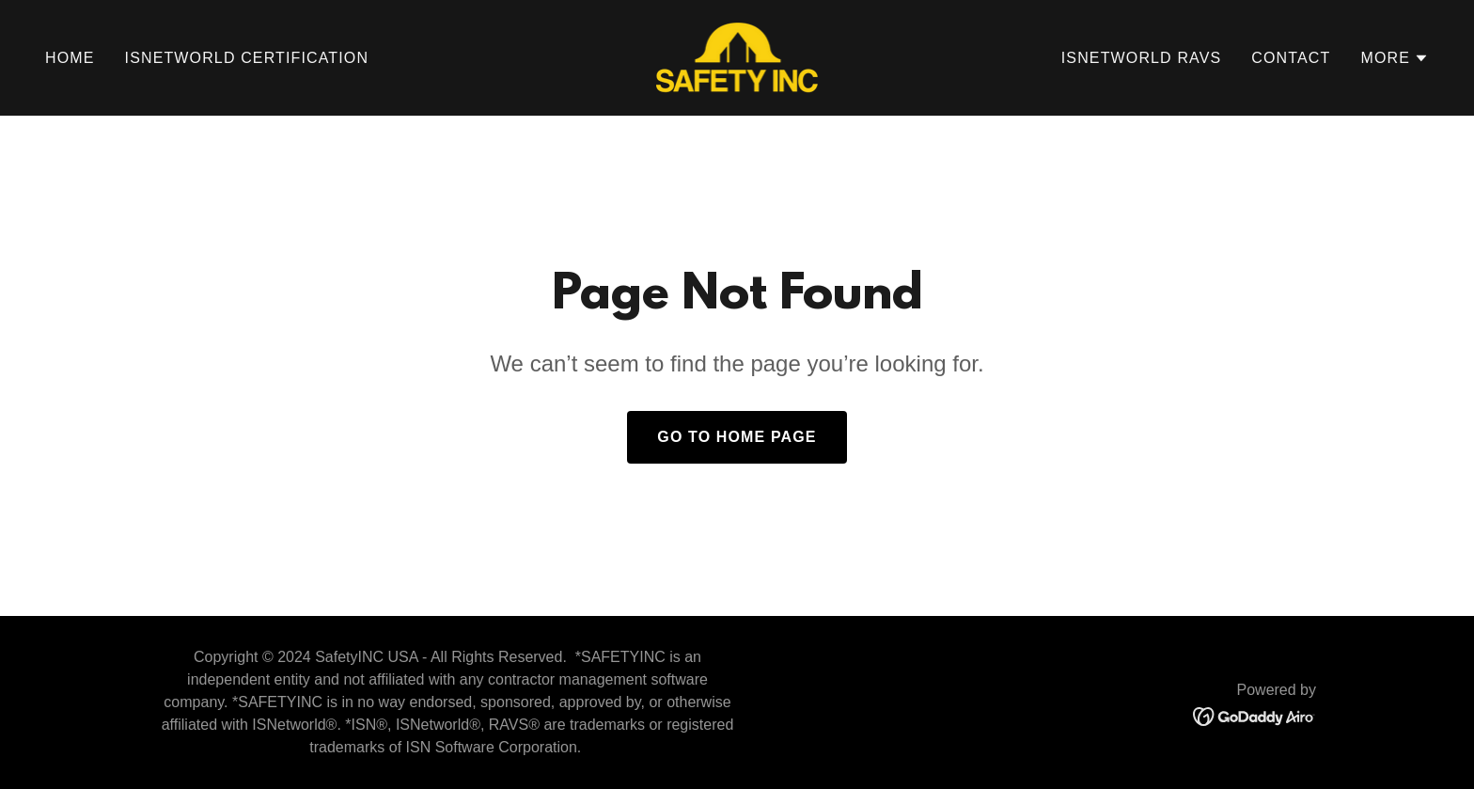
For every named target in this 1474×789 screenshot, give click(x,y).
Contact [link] (1290, 58)
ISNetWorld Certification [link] (247, 58)
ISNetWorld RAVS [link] (1141, 58)
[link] (737, 56)
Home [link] (70, 58)
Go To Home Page (736, 437)
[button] (1394, 58)
